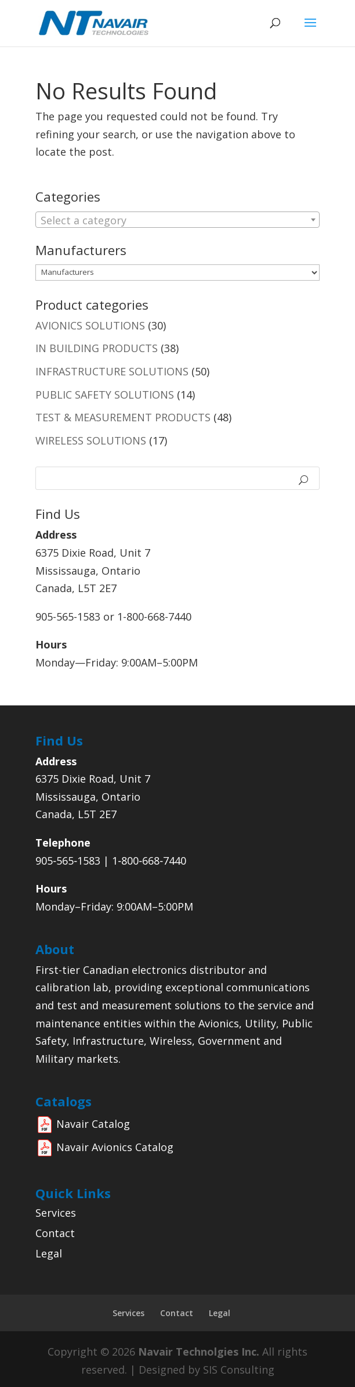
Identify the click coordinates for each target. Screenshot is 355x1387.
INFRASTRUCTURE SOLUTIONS (112, 371)
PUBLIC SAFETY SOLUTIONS (104, 395)
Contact (55, 1233)
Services (55, 1213)
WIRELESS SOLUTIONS (90, 440)
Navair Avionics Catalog (114, 1147)
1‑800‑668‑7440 (149, 861)
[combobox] (177, 220)
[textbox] (177, 220)
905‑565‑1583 (67, 861)
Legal (48, 1253)
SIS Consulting (238, 1370)
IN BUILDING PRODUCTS (96, 348)
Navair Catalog (93, 1124)
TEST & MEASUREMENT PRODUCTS (123, 417)
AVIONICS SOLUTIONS (90, 325)
